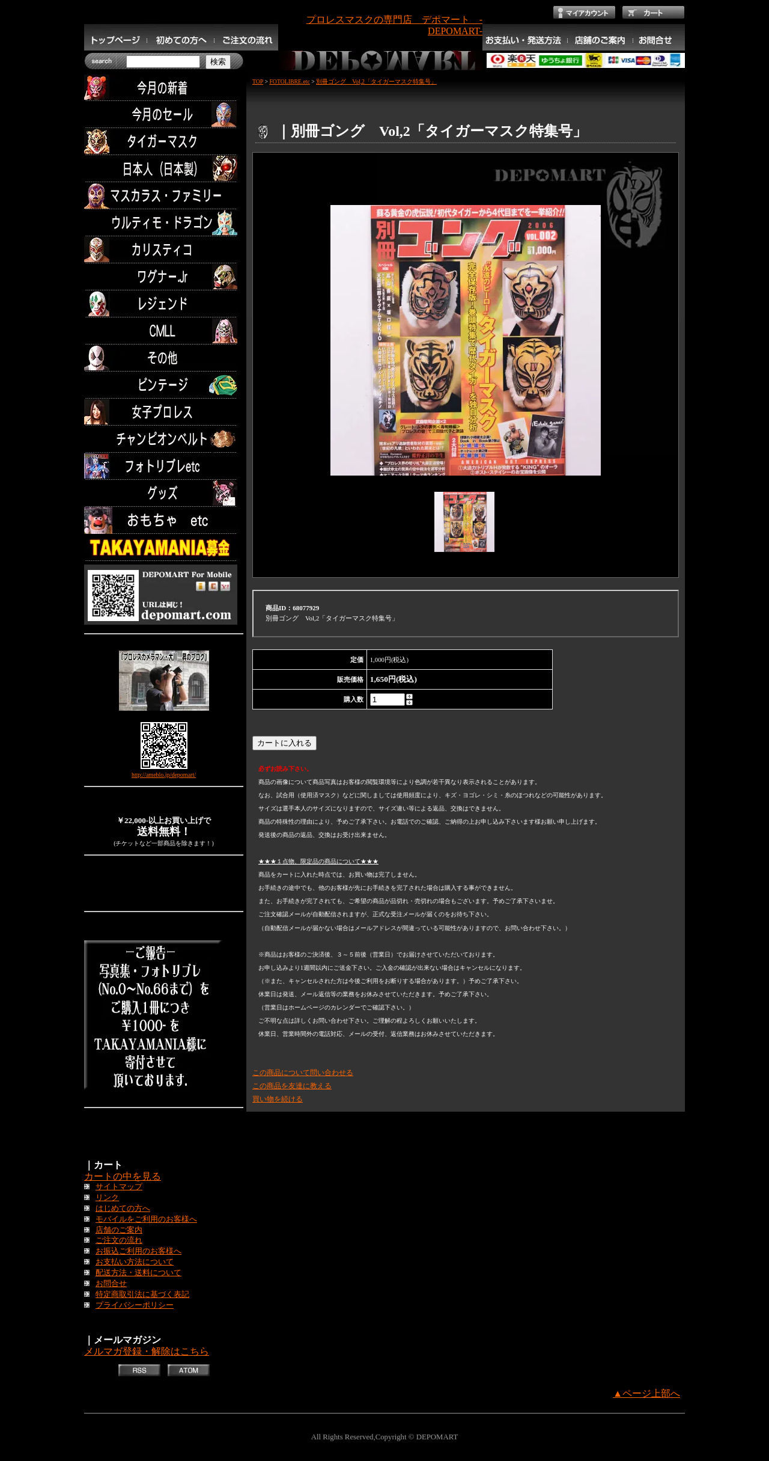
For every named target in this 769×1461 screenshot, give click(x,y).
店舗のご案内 (119, 1230)
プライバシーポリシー (135, 1305)
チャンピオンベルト (163, 439)
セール (163, 114)
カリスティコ (163, 249)
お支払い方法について (135, 1262)
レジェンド (163, 303)
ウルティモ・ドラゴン (163, 222)
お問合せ (111, 1283)
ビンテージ (163, 385)
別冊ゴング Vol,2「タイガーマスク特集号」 (376, 81)
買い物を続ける (277, 1099)
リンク (107, 1197)
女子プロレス (163, 412)
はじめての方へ (123, 1208)
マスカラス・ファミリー (163, 195)
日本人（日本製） (163, 168)
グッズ (163, 493)
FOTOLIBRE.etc (289, 81)
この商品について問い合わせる (302, 1072)
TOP (257, 81)
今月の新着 (163, 87)
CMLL (163, 331)
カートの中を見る (122, 1176)
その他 (163, 358)
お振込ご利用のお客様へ (138, 1251)
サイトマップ (119, 1187)
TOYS (163, 520)
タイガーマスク (163, 141)
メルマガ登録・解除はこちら (146, 1351)
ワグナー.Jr (163, 276)
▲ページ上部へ (646, 1393)
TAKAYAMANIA (163, 547)
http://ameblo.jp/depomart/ (164, 774)
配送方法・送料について (138, 1273)
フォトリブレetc (163, 466)
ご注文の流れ (119, 1240)
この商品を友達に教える (292, 1086)
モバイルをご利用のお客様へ (146, 1219)
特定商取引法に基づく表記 (142, 1294)
